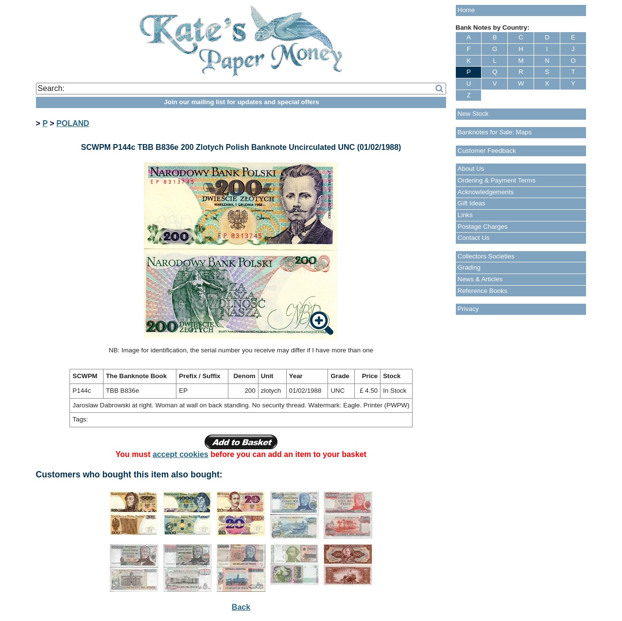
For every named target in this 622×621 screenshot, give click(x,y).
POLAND (72, 123)
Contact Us (474, 237)
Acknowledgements (486, 192)
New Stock (473, 113)
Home (466, 10)
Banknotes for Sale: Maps (495, 132)
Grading (469, 267)
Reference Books (482, 290)
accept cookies (180, 454)
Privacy (468, 308)
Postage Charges (483, 226)
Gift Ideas (471, 203)
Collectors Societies (486, 256)
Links (465, 215)
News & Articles (480, 279)
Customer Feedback (487, 150)
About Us (471, 168)
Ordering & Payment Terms (497, 180)
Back (241, 607)
